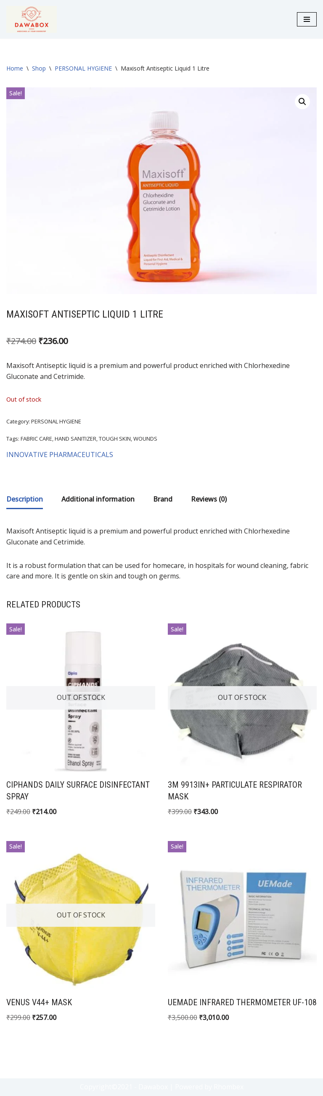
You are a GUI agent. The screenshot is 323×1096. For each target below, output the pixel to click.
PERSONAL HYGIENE (83, 68)
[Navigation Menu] (307, 19)
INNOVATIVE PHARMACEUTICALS (59, 454)
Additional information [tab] (98, 499)
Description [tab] (24, 499)
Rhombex (229, 1086)
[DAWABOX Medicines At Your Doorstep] (31, 19)
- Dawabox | (153, 1086)
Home (14, 68)
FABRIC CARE (36, 438)
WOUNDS (145, 438)
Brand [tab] (162, 499)
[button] (302, 101)
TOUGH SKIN (115, 438)
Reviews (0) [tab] (209, 499)
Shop (39, 68)
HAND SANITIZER (75, 438)
